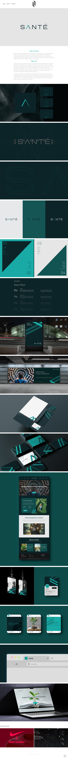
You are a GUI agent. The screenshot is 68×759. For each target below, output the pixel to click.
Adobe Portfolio (36, 754)
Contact (13, 3)
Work (4, 3)
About (8, 3)
